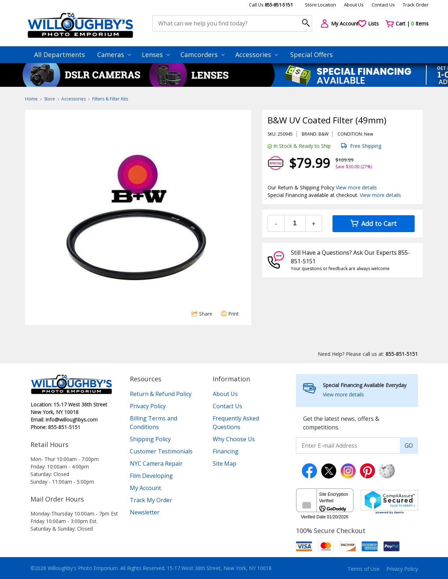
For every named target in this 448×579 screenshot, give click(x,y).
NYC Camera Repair (156, 463)
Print (230, 313)
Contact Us (383, 4)
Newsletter (145, 512)
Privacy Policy (148, 406)
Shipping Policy (150, 439)
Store (49, 99)
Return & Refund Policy (161, 394)
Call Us (271, 4)
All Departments (59, 54)
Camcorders (202, 54)
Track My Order (151, 500)
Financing (226, 451)
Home (31, 99)
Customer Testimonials (161, 451)
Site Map (224, 463)
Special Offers (311, 54)
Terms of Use (363, 568)
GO (409, 445)
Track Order (416, 4)
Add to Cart (373, 223)
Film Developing (151, 476)
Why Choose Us (234, 439)
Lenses (156, 54)
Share (202, 313)
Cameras (114, 54)
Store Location (320, 4)
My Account (145, 488)
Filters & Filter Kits (110, 99)
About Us (354, 4)
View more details (356, 187)
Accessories (256, 54)
